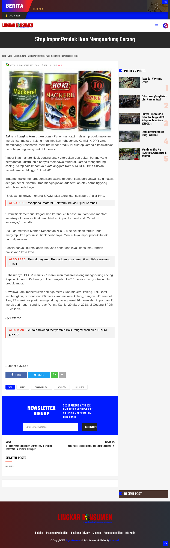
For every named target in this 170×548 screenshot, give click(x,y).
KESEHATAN (62, 387)
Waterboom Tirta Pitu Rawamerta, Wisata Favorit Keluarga (154, 153)
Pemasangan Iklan (113, 533)
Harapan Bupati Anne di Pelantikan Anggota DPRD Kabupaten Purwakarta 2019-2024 (153, 119)
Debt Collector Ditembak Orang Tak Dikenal (153, 134)
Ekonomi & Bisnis (41, 387)
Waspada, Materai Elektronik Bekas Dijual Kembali (63, 203)
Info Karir (130, 533)
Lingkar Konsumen (73, 541)
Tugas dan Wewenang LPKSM (152, 80)
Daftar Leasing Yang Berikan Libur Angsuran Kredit (154, 98)
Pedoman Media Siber (57, 533)
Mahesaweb (114, 541)
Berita (22, 387)
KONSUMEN (80, 387)
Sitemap (97, 533)
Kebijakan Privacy (80, 533)
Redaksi (39, 533)
